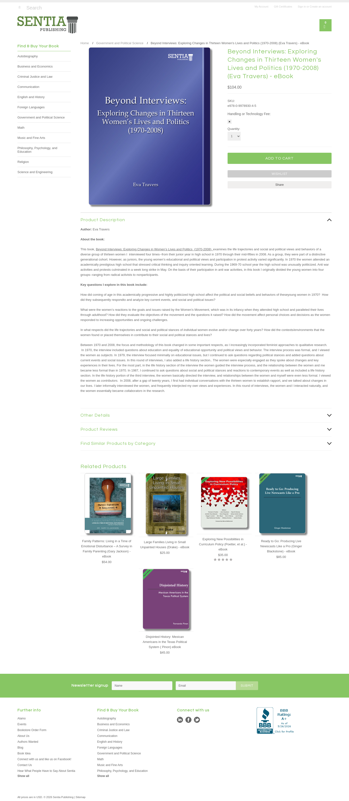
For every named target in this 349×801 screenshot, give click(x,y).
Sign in (302, 6)
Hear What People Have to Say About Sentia (46, 771)
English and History (31, 97)
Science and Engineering (35, 172)
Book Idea (24, 753)
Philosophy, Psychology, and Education (37, 149)
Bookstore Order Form (31, 730)
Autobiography (27, 56)
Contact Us (24, 765)
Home (84, 43)
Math (20, 127)
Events (21, 724)
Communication (28, 87)
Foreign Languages (31, 107)
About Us (23, 736)
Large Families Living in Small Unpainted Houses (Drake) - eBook (164, 544)
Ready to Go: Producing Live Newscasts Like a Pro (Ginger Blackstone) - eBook (281, 546)
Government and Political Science (41, 117)
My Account (261, 6)
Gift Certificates (283, 6)
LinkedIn (180, 720)
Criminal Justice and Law (35, 76)
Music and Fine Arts (31, 138)
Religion (23, 162)
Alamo (21, 718)
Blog (20, 747)
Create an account (321, 6)
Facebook (188, 720)
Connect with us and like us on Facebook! (44, 759)
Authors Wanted (27, 741)
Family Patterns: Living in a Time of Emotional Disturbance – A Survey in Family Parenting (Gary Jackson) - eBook (106, 548)
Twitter (197, 720)
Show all (23, 776)
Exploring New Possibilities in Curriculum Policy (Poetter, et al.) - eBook (223, 544)
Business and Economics (35, 66)
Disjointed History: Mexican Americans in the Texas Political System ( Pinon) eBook (165, 642)
